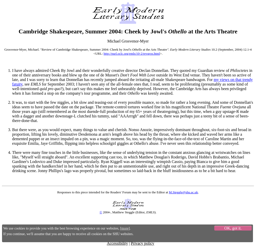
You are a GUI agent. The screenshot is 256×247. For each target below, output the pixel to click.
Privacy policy (142, 243)
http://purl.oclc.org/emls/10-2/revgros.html (132, 53)
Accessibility (117, 243)
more (125, 228)
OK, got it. (233, 228)
